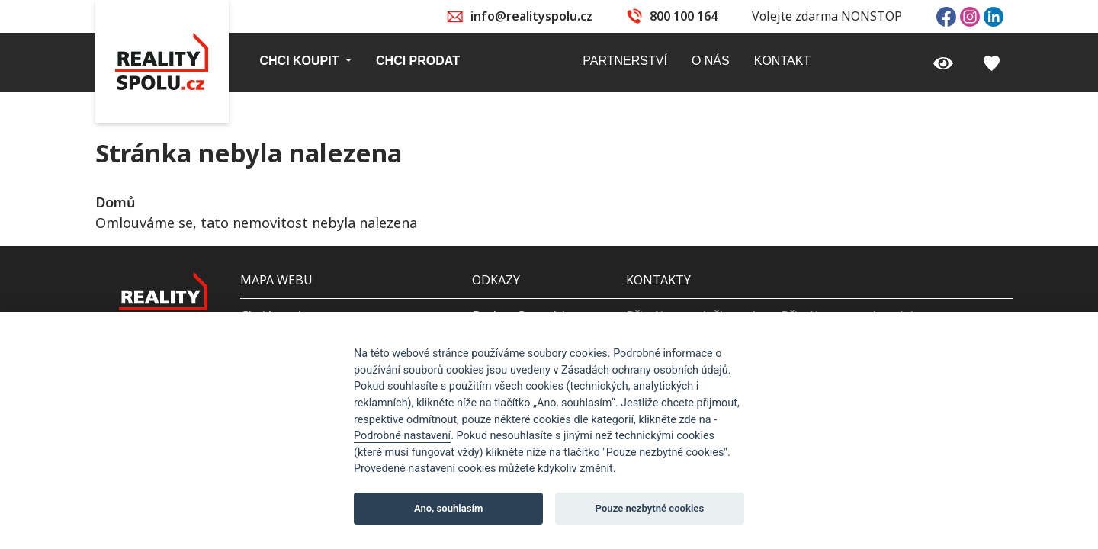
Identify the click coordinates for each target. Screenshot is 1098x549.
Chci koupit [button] (301, 60)
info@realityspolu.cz (531, 16)
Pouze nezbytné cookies (650, 508)
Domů (115, 202)
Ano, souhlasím (448, 508)
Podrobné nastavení (402, 435)
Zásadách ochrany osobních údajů (644, 370)
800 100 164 (684, 16)
